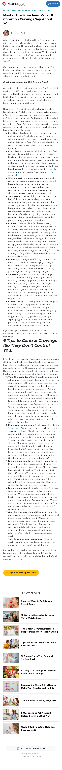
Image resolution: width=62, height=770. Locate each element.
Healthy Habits (44, 11)
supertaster (15, 428)
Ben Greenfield (50, 88)
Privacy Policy (26, 756)
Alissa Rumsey (31, 365)
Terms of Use (36, 756)
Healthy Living (9, 11)
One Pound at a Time (27, 11)
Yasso (46, 449)
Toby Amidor (40, 371)
